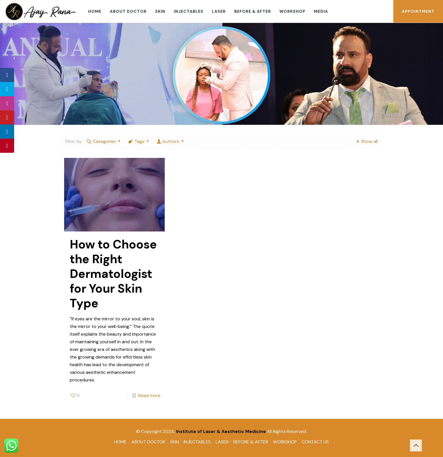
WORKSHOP (285, 442)
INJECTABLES (197, 442)
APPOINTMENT (418, 11)
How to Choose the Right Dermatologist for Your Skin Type (113, 274)
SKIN (174, 442)
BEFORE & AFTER (250, 442)
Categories (104, 141)
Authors (171, 141)
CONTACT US (315, 442)
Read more (149, 395)
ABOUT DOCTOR (148, 442)
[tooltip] (7, 75)
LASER (222, 442)
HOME (120, 442)
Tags (139, 141)
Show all (366, 141)
